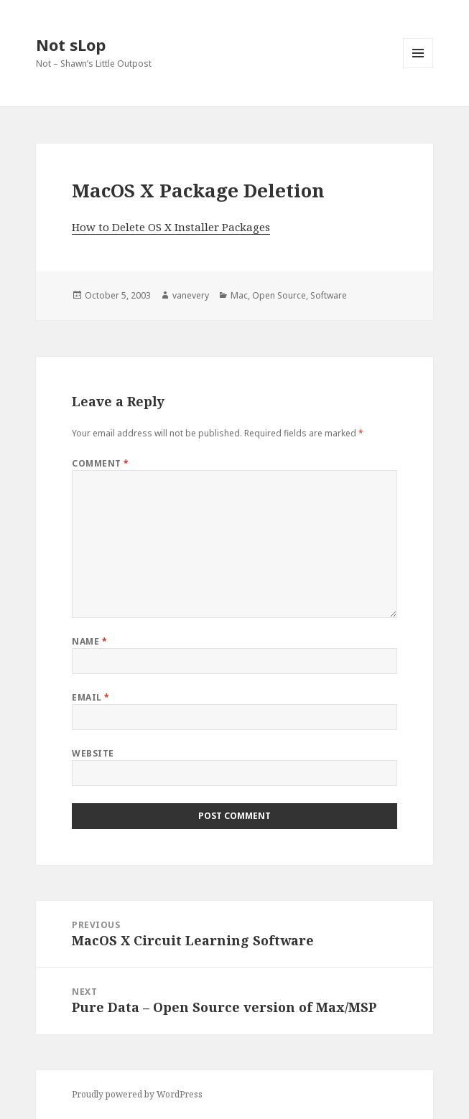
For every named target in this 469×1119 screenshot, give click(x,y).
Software (328, 295)
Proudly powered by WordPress (137, 1094)
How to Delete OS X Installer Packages (171, 227)
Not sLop (71, 44)
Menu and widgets (418, 67)
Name (89, 641)
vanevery (190, 295)
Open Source (279, 295)
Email (90, 697)
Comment (100, 463)
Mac (239, 295)
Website (92, 753)
